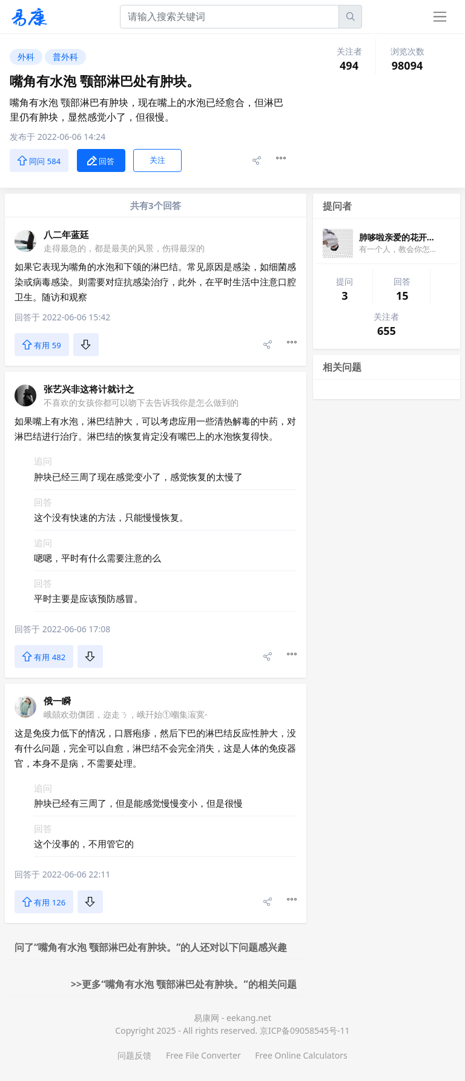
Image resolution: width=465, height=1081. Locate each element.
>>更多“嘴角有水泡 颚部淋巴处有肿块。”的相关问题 (184, 984)
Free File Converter (203, 1055)
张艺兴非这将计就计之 (89, 389)
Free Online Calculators (301, 1055)
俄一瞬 (57, 701)
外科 (26, 56)
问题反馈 (134, 1055)
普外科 (65, 56)
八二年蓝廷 (66, 234)
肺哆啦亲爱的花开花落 (401, 237)
